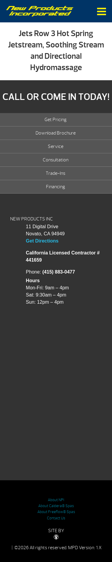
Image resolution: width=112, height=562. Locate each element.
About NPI (56, 500)
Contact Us (56, 518)
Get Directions (42, 240)
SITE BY (56, 533)
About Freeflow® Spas (56, 511)
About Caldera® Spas (56, 506)
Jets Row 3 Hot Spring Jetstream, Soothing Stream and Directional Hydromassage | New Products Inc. (40, 11)
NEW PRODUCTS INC (31, 219)
